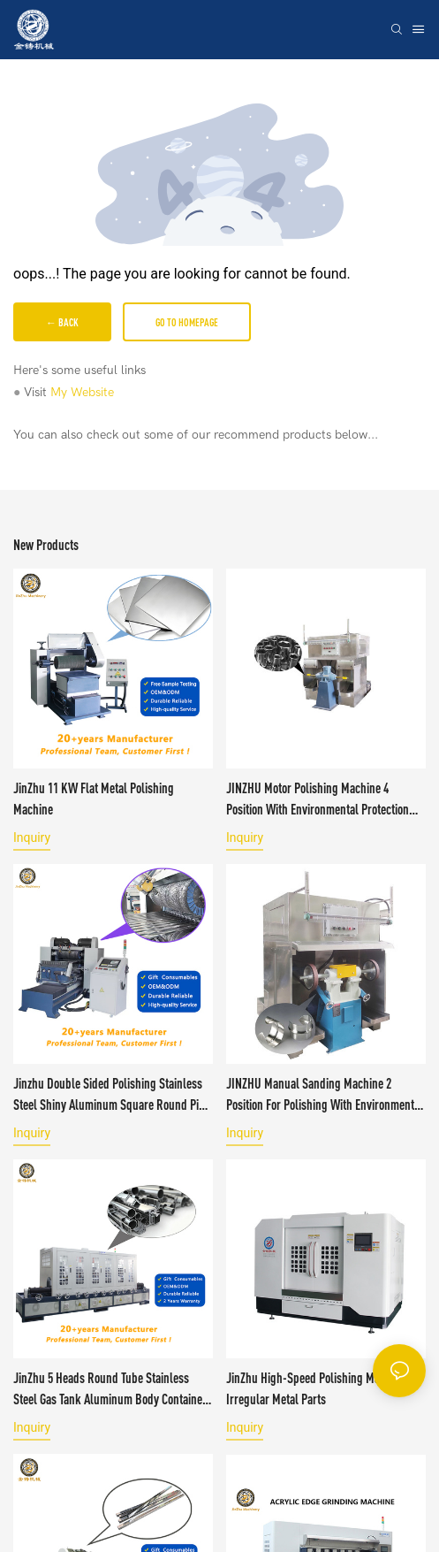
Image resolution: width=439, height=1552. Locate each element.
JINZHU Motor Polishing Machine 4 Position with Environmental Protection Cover (317, 800)
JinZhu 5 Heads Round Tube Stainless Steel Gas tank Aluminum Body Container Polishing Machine (110, 1390)
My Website (82, 392)
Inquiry (31, 837)
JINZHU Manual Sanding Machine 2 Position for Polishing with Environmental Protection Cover (324, 1095)
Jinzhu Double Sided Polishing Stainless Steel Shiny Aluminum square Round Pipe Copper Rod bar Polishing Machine (111, 1095)
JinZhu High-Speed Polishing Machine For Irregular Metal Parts (324, 1388)
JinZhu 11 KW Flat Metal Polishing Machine (93, 798)
